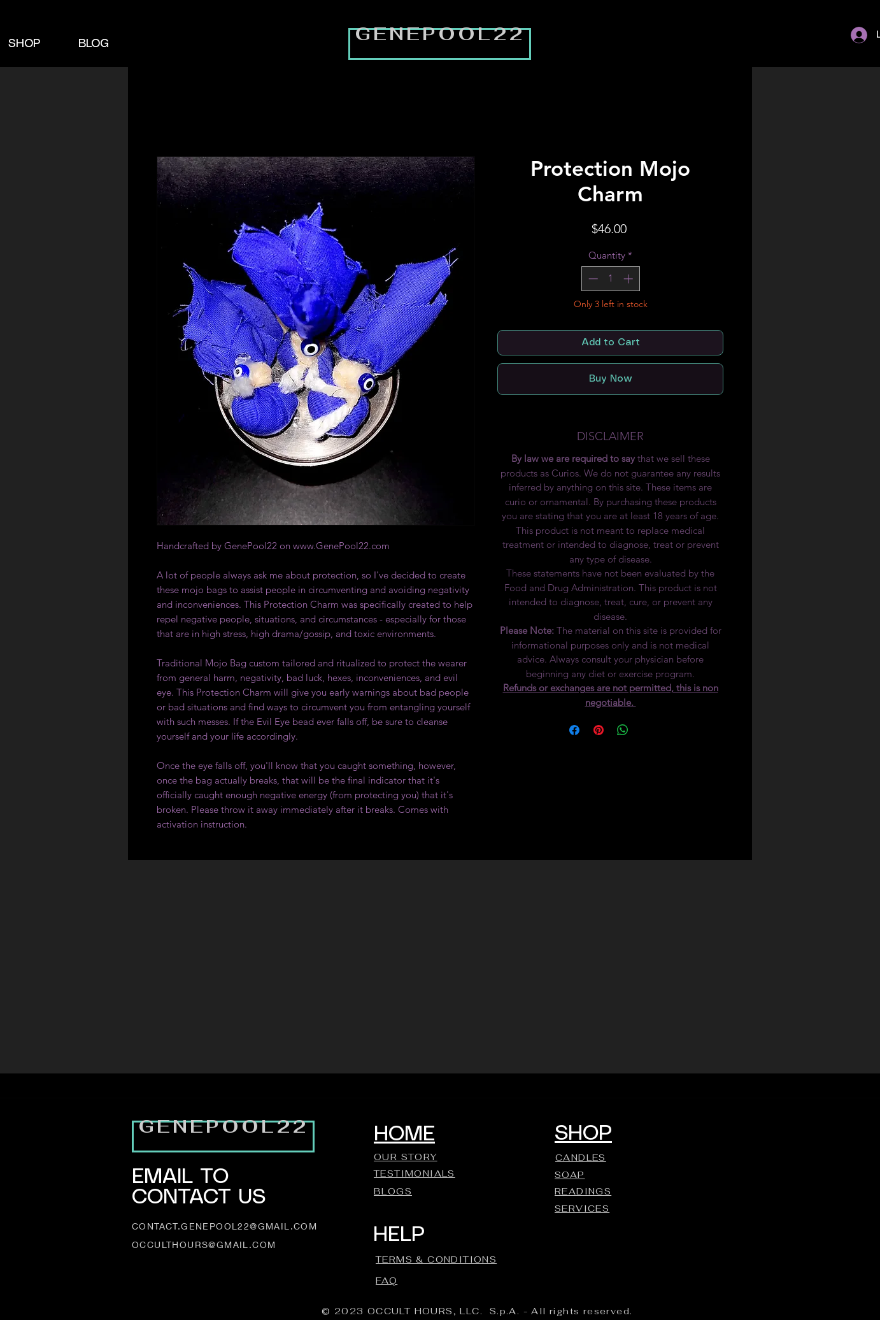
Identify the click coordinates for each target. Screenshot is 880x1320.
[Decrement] (591, 279)
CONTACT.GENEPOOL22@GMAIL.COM (224, 1226)
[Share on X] (647, 730)
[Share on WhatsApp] (622, 730)
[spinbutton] (610, 279)
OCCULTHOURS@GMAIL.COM (204, 1244)
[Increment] (629, 279)
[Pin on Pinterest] (598, 730)
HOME (404, 1134)
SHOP (583, 1134)
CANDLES (580, 1157)
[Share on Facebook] (574, 730)
